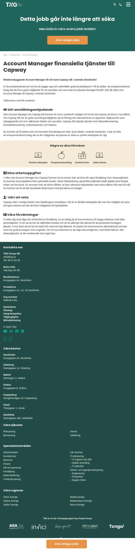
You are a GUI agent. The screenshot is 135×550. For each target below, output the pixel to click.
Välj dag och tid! (11, 270)
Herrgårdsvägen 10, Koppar (17, 398)
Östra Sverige (10, 497)
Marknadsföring (11, 475)
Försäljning (9, 471)
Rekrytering (9, 431)
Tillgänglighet (11, 317)
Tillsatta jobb (15, 55)
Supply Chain (79, 480)
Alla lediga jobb (68, 40)
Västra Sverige (11, 500)
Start (5, 55)
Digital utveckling (81, 462)
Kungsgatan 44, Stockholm (17, 280)
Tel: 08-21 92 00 (11, 260)
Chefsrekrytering (12, 479)
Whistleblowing (12, 320)
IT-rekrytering (77, 456)
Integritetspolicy (12, 313)
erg (35, 398)
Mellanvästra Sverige (81, 500)
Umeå (6, 404)
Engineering (78, 473)
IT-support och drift (82, 459)
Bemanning (9, 435)
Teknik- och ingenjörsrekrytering (86, 470)
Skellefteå (8, 414)
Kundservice (9, 456)
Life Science (76, 452)
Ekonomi (7, 460)
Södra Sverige (10, 504)
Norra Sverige (77, 504)
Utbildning (75, 435)
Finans (6, 463)
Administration (10, 452)
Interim (73, 431)
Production (77, 476)
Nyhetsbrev (9, 307)
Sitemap (7, 310)
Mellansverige (77, 497)
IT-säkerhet (78, 466)
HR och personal (12, 467)
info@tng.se (9, 257)
